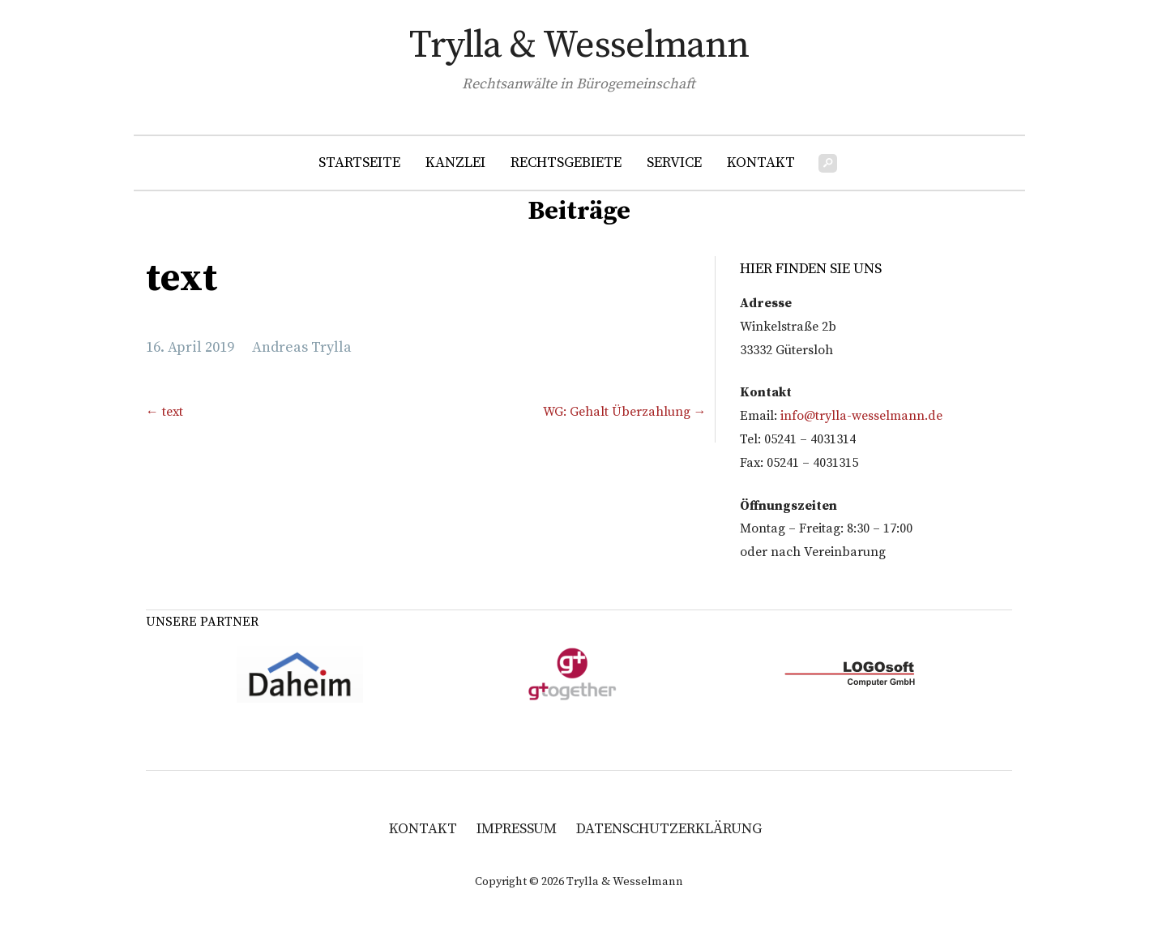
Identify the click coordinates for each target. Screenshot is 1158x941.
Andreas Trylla (302, 347)
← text (164, 412)
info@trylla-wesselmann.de (861, 416)
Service (674, 162)
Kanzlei (455, 162)
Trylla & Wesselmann (579, 46)
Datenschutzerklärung (669, 828)
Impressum (516, 828)
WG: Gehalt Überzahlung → (625, 412)
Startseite (359, 162)
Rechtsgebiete (566, 162)
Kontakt (761, 162)
